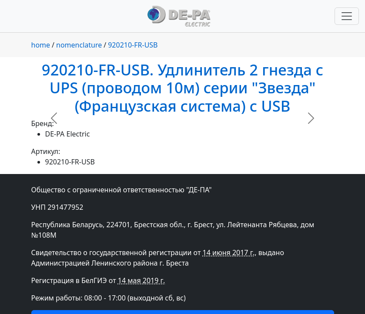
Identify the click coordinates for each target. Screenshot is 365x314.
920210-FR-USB (132, 45)
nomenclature (79, 45)
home (40, 45)
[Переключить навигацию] (347, 16)
